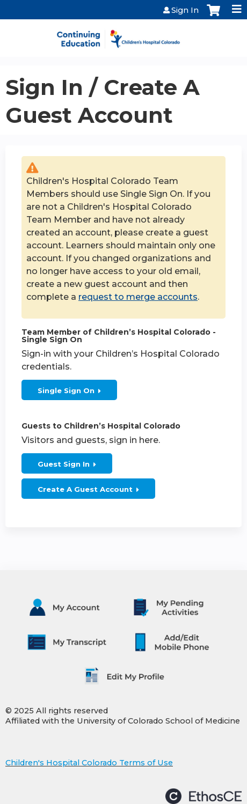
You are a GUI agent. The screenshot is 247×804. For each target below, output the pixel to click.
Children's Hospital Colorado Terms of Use (89, 763)
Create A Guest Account (85, 489)
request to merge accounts (138, 297)
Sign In (185, 10)
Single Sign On (66, 390)
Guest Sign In (64, 464)
